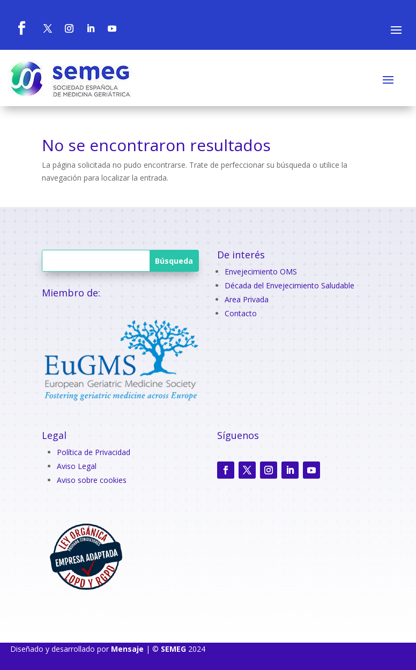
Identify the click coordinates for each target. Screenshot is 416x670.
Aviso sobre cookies (92, 480)
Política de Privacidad (93, 452)
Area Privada (247, 299)
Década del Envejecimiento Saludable (289, 285)
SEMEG (173, 649)
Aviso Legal (76, 466)
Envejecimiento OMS (261, 271)
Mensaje (127, 649)
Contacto (241, 313)
